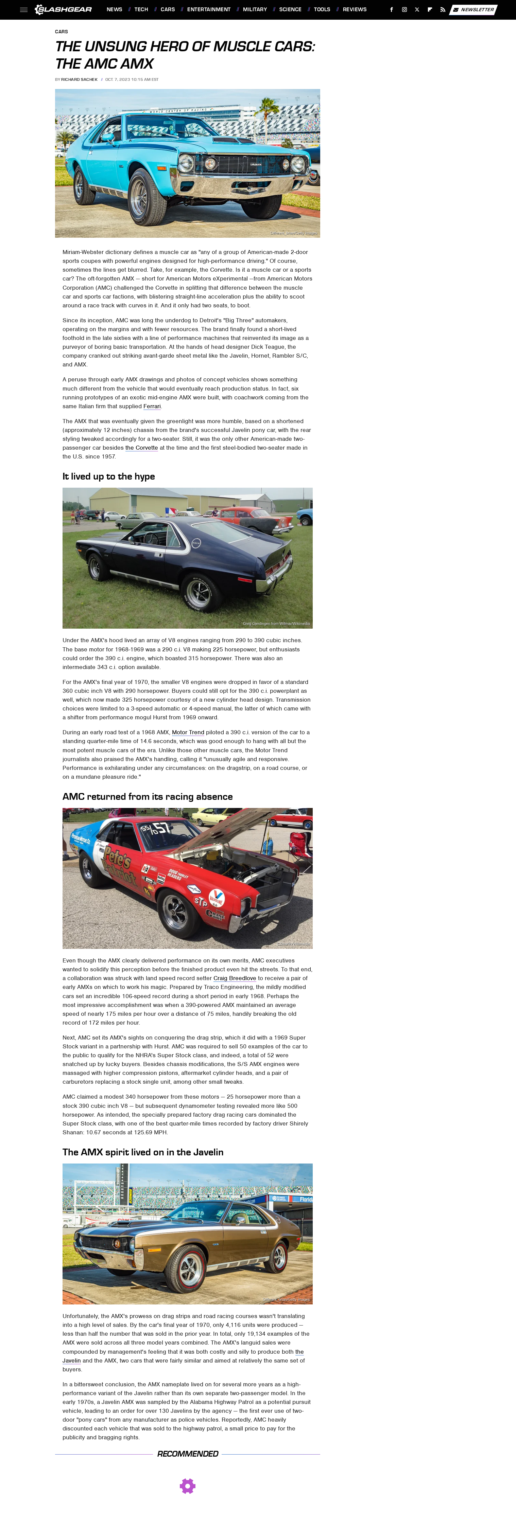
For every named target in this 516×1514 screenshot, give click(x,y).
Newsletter (473, 10)
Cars (168, 9)
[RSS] (443, 9)
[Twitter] (417, 9)
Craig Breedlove (234, 978)
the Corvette (141, 447)
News (114, 9)
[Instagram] (404, 9)
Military (255, 9)
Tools (322, 9)
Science (290, 9)
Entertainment (209, 9)
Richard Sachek (79, 79)
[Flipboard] (430, 9)
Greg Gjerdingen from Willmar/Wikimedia (276, 624)
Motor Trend (188, 732)
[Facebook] (391, 9)
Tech (141, 9)
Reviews (355, 9)
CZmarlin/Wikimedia (293, 944)
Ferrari (152, 406)
